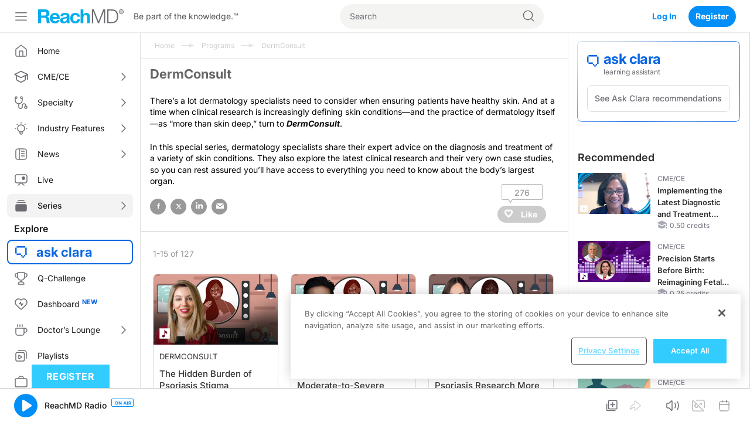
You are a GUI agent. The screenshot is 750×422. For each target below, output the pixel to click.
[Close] (722, 313)
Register (712, 16)
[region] (516, 336)
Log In (664, 16)
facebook (158, 207)
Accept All (690, 350)
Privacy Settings (608, 350)
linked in (199, 207)
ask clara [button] (64, 252)
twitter (178, 207)
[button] (26, 405)
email (219, 207)
